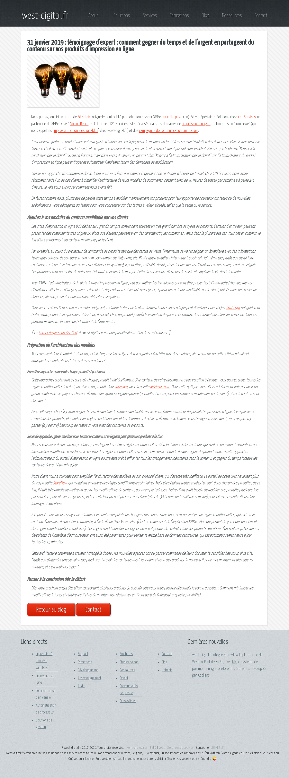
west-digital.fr (45, 16)
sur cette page (172, 117)
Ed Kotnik (84, 117)
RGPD (153, 748)
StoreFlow (59, 483)
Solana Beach (79, 124)
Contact (261, 15)
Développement (88, 670)
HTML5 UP (218, 748)
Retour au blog (51, 610)
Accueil (94, 15)
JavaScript (233, 308)
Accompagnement (89, 678)
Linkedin (167, 670)
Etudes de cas (129, 662)
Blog (205, 15)
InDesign (121, 387)
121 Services (246, 117)
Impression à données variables (76, 131)
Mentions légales (136, 748)
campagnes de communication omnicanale (168, 131)
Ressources (232, 15)
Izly (234, 662)
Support (83, 654)
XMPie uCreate (160, 387)
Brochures (126, 654)
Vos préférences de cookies (176, 748)
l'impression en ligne (196, 124)
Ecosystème (128, 701)
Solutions (122, 15)
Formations (179, 15)
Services (150, 15)
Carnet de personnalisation (58, 333)
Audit (81, 686)
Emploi (124, 678)
